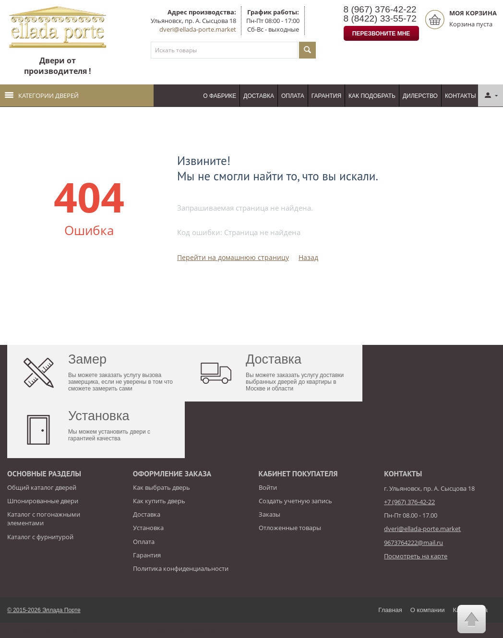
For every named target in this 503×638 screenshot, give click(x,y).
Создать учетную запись (295, 500)
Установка (148, 527)
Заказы (269, 514)
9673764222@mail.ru (413, 542)
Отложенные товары (290, 527)
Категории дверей (42, 95)
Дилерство (420, 96)
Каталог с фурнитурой (40, 536)
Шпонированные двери (42, 500)
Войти (268, 487)
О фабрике (219, 96)
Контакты (460, 96)
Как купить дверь (159, 500)
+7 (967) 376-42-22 (409, 501)
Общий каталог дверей (41, 487)
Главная (390, 610)
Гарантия (326, 96)
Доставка (258, 96)
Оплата (292, 96)
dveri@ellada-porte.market (197, 29)
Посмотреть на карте (415, 556)
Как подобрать (371, 96)
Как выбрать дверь (161, 487)
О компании (427, 610)
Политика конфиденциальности (180, 568)
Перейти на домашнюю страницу (233, 257)
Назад (308, 257)
